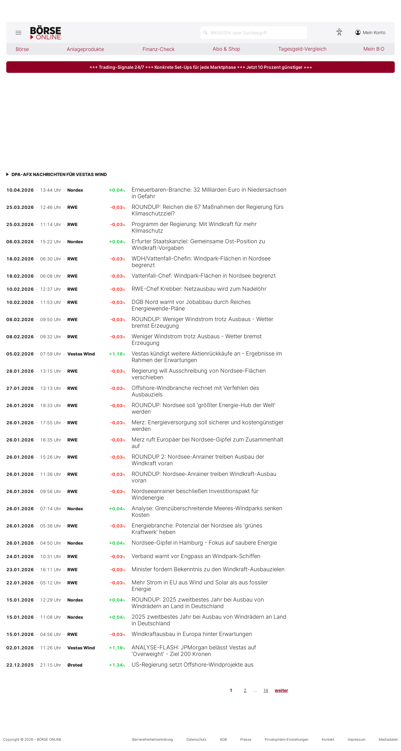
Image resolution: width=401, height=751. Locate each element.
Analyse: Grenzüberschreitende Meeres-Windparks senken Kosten (207, 511)
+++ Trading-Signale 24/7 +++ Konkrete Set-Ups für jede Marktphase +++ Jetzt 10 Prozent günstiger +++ (200, 67)
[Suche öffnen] (253, 32)
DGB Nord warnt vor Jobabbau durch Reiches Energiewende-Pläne (191, 305)
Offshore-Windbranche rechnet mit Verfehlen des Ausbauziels (195, 391)
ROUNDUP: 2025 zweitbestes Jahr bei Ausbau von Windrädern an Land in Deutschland (198, 602)
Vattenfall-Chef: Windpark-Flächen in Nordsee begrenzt (204, 275)
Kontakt (328, 739)
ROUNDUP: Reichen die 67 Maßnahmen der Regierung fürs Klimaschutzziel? (208, 210)
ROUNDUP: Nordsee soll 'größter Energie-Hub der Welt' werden (203, 408)
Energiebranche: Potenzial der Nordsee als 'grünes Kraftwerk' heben (197, 528)
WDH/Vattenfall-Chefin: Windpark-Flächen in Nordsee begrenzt (201, 261)
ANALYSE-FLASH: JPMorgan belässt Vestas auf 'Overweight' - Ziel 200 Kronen (194, 650)
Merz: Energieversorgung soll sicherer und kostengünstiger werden (208, 425)
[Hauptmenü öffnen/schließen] (18, 32)
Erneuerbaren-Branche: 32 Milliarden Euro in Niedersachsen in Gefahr (209, 192)
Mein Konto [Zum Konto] (370, 32)
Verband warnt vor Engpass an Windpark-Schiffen (196, 556)
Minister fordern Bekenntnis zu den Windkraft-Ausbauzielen (208, 569)
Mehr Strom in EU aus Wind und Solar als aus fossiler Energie (200, 585)
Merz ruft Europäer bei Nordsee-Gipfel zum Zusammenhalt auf (207, 442)
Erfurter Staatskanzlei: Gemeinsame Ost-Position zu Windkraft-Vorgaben (198, 244)
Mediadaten (388, 739)
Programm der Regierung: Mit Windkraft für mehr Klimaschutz (194, 227)
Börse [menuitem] (22, 49)
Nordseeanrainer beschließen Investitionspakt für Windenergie (195, 494)
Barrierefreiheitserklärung (152, 739)
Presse (245, 739)
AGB (223, 739)
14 (265, 690)
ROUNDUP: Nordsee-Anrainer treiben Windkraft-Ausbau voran (204, 477)
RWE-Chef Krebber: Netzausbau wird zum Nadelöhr (199, 288)
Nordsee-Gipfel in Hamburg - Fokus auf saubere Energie (204, 542)
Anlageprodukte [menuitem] (85, 49)
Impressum (356, 739)
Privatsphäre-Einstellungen (286, 739)
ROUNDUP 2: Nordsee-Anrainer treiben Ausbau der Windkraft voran (198, 459)
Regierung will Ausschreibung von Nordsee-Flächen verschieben (199, 374)
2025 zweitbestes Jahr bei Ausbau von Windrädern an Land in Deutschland (209, 620)
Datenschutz (196, 739)
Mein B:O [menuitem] (373, 49)
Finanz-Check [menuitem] (158, 49)
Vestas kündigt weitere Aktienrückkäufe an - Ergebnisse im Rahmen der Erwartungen (207, 356)
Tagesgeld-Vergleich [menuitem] (302, 49)
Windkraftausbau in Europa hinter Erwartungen (192, 634)
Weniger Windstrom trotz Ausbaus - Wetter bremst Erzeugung (197, 339)
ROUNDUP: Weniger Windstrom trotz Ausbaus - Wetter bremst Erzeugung (202, 322)
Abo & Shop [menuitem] (226, 49)
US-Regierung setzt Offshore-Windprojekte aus (192, 664)
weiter (281, 690)
